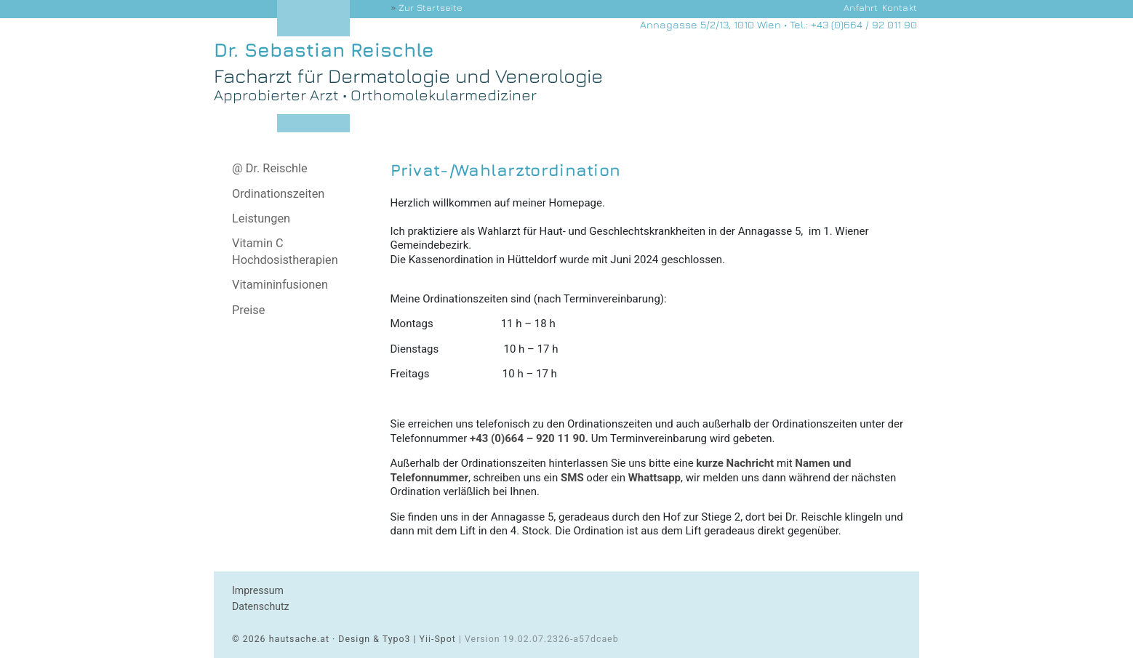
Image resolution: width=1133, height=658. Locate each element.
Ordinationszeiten (278, 194)
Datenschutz (260, 606)
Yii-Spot (438, 639)
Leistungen (261, 218)
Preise (248, 310)
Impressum (258, 590)
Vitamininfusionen (280, 285)
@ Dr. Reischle (270, 168)
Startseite (431, 7)
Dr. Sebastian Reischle (324, 50)
